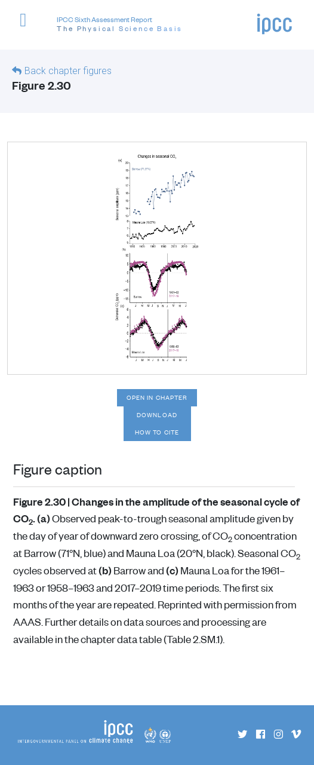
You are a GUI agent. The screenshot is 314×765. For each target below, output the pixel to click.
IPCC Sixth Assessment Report (120, 24)
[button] (28, 27)
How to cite (157, 432)
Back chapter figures (68, 70)
